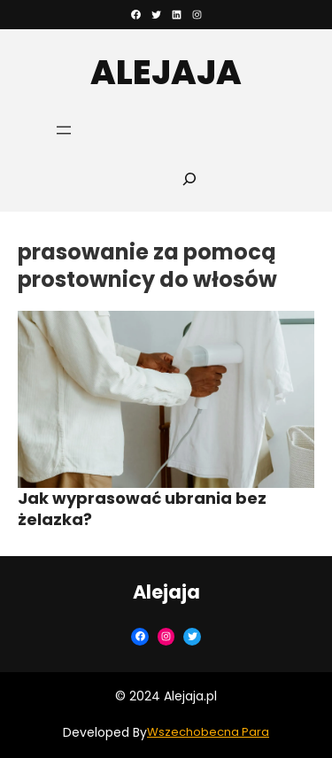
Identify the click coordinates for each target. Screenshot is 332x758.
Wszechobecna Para (208, 731)
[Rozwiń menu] (63, 130)
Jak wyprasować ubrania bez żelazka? (142, 509)
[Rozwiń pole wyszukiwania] (189, 178)
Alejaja (166, 72)
